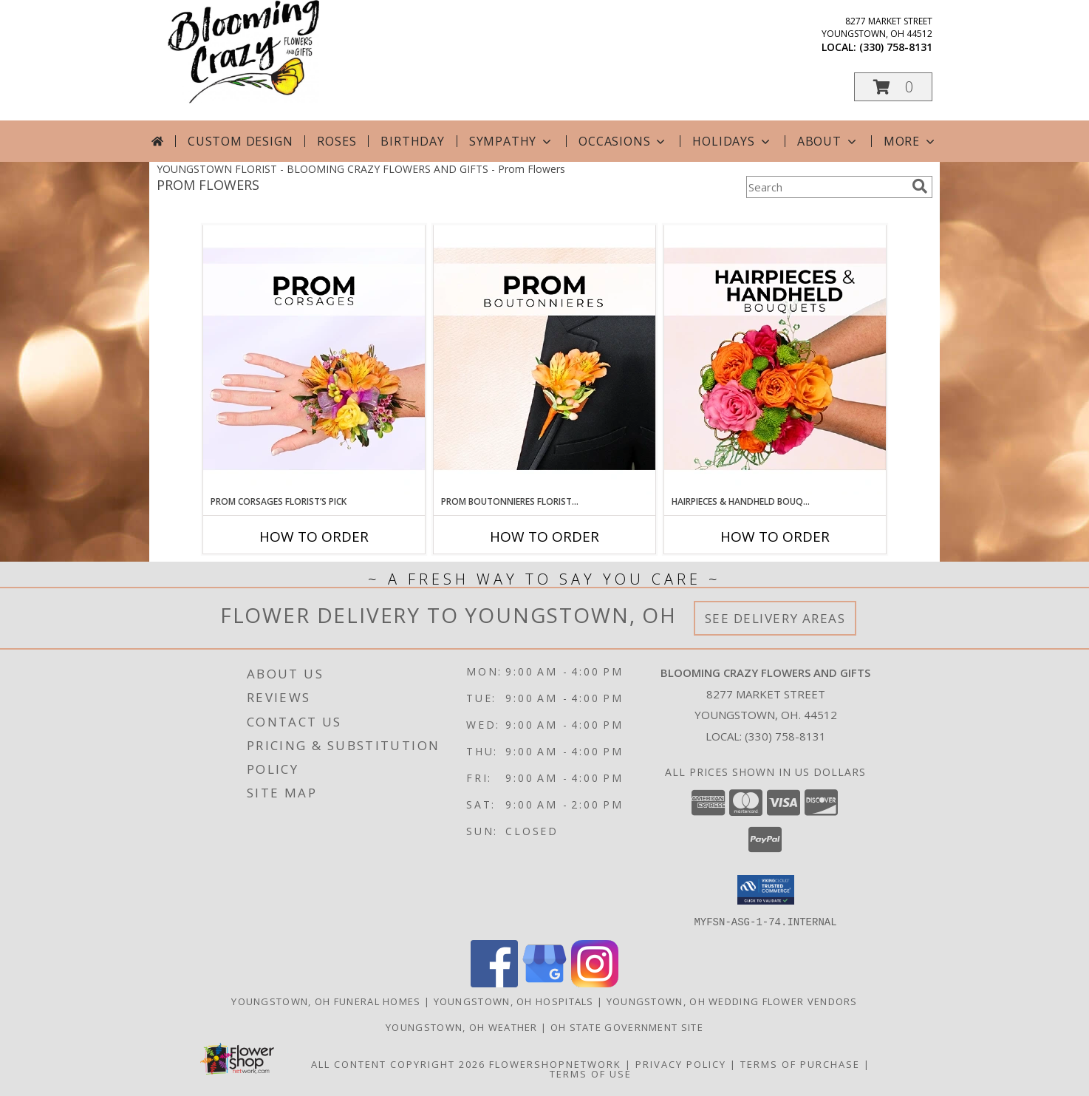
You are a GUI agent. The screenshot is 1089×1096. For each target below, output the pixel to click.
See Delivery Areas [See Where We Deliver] (775, 618)
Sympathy (511, 141)
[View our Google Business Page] (544, 983)
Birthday (412, 141)
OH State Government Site (626, 1026)
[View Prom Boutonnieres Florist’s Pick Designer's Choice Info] (544, 359)
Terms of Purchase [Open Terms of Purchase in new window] (800, 1063)
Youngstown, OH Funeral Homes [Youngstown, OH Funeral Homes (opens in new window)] (325, 1000)
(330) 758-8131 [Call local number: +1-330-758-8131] (895, 47)
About (828, 141)
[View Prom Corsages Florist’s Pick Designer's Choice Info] (314, 359)
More (911, 141)
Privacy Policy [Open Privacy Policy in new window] (680, 1063)
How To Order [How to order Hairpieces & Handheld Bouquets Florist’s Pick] (775, 536)
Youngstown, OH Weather (462, 1026)
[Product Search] (826, 187)
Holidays (732, 141)
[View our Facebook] (494, 983)
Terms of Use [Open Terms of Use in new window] (591, 1073)
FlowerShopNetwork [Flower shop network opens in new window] (555, 1063)
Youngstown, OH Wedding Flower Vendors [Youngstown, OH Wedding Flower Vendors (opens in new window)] (732, 1000)
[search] (920, 186)
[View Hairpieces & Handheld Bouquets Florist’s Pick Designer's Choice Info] (775, 359)
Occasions (623, 141)
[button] (893, 86)
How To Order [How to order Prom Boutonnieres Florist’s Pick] (544, 536)
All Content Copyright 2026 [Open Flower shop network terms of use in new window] (398, 1063)
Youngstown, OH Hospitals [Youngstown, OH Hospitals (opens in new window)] (514, 1000)
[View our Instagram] (594, 983)
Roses (336, 141)
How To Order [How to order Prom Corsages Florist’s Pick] (314, 536)
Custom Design (240, 141)
